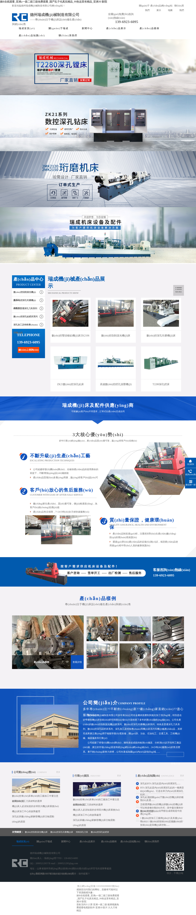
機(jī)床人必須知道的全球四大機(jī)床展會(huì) (35, 806)
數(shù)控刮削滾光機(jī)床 (36, 832)
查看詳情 (77, 662)
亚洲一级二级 (100, 904)
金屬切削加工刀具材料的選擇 (27, 801)
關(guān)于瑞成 (58, 28)
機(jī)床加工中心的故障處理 (26, 811)
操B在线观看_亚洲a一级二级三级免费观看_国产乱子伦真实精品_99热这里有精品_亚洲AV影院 (53, 1)
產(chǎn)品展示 (116, 28)
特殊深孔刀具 (82, 832)
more (178, 292)
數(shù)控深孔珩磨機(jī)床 (61, 832)
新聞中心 (87, 28)
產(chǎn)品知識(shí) (32, 35)
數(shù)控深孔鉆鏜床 (100, 832)
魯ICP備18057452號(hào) (48, 873)
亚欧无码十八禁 (85, 904)
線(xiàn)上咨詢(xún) (28, 350)
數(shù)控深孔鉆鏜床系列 (25, 316)
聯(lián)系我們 (68, 35)
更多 (58, 772)
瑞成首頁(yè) (27, 28)
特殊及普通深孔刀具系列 (25, 308)
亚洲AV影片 (101, 907)
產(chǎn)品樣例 (149, 28)
